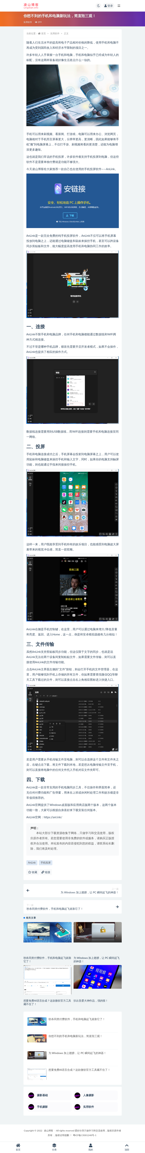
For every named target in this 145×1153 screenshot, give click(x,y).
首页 (43, 33)
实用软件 (27, 22)
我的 (91, 1147)
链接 (45, 872)
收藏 (32, 872)
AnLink (32, 862)
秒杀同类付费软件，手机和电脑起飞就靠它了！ (77, 1019)
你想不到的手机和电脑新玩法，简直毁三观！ (75, 1036)
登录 (108, 5)
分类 (54, 1147)
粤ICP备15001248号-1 (84, 1135)
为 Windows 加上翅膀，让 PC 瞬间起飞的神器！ (77, 1053)
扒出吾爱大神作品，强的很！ (91, 1000)
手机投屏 (46, 862)
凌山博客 (48, 1130)
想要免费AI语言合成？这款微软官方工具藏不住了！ (80, 1069)
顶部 (127, 1147)
